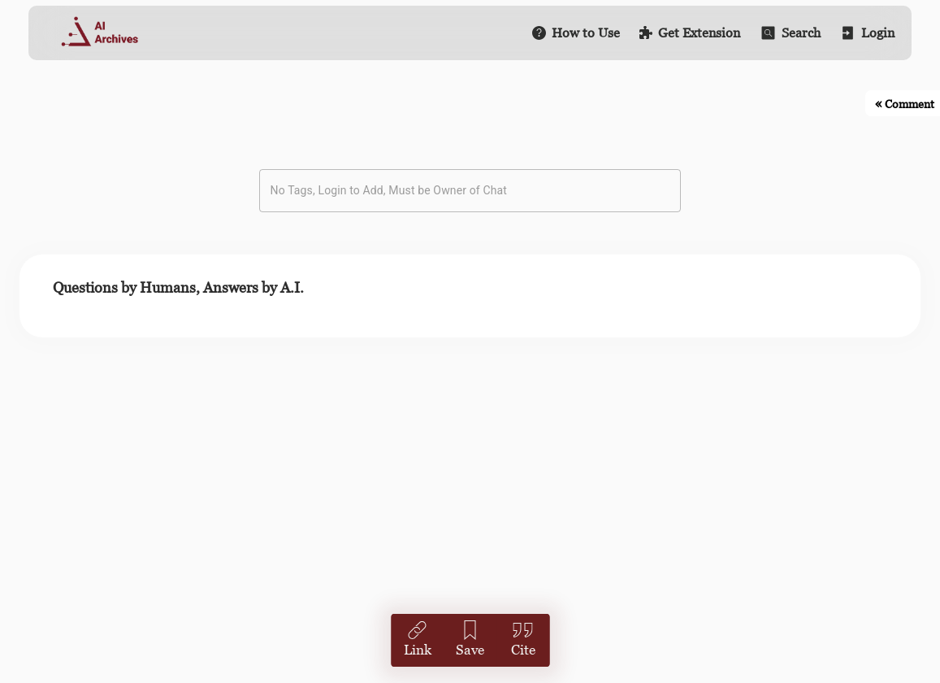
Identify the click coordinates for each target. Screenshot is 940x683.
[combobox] (458, 190)
